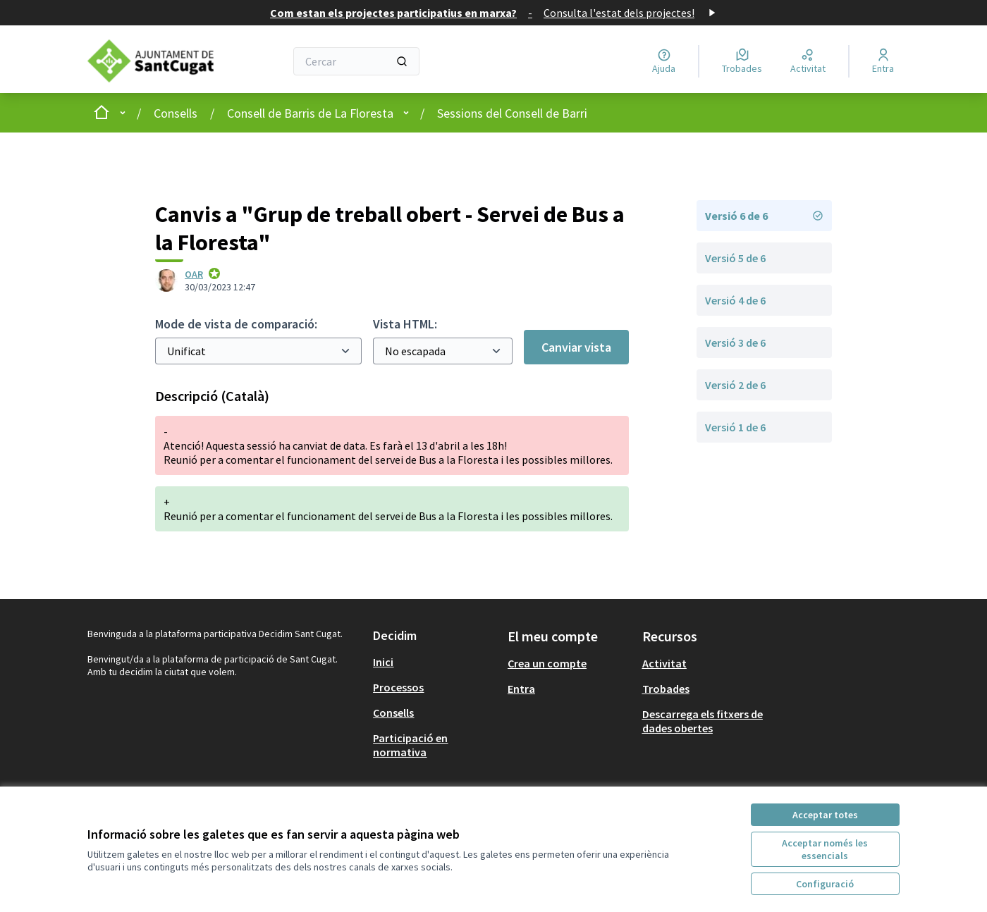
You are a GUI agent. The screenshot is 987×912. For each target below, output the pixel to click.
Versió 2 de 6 (735, 385)
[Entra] (883, 61)
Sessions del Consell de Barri (512, 113)
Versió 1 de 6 (735, 427)
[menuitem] (434, 662)
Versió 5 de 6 (735, 258)
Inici (383, 662)
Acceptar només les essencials (825, 849)
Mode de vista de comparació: (236, 324)
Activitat (664, 663)
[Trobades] (742, 61)
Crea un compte (547, 663)
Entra (521, 689)
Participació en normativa (410, 745)
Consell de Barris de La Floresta (310, 113)
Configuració (825, 883)
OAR (194, 274)
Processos (398, 687)
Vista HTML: (405, 324)
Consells (175, 113)
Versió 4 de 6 (735, 300)
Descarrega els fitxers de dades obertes (702, 721)
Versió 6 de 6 (764, 216)
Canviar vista (576, 347)
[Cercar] (356, 61)
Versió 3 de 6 (735, 342)
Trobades (665, 689)
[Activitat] (808, 61)
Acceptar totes (825, 814)
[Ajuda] (663, 61)
